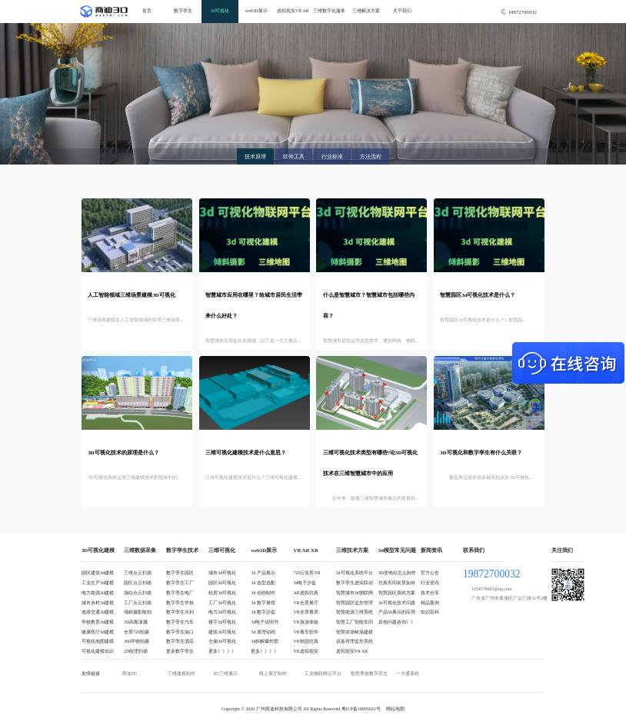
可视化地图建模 (98, 641)
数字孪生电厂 (180, 592)
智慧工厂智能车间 (354, 622)
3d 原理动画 (263, 632)
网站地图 (395, 709)
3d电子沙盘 (305, 582)
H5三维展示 (225, 673)
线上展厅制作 (273, 673)
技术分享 (430, 592)
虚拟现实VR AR (293, 10)
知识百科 (430, 612)
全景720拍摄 (136, 632)
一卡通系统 (407, 673)
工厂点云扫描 (138, 602)
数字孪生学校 (180, 602)
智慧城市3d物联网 (354, 592)
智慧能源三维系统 (354, 612)
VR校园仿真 (306, 641)
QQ (612, 169)
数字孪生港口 (180, 632)
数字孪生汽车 (180, 622)
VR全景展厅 (306, 602)
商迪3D (129, 673)
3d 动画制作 (263, 592)
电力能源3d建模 (98, 592)
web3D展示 (256, 10)
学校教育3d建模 (98, 622)
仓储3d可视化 (222, 641)
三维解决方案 (366, 10)
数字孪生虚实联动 (354, 582)
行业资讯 (430, 582)
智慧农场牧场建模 (354, 632)
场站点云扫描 (138, 592)
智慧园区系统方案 (396, 592)
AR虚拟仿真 (306, 592)
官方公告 (430, 572)
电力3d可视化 (222, 612)
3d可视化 (220, 10)
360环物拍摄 (136, 641)
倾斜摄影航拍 (138, 612)
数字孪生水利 (180, 612)
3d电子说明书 (264, 622)
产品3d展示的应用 (396, 612)
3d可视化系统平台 (354, 572)
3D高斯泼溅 (136, 622)
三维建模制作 (181, 673)
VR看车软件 (306, 632)
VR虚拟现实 (306, 651)
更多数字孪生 (180, 651)
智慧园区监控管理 (354, 602)
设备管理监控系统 (354, 641)
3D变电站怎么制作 (397, 572)
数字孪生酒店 (180, 641)
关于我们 (402, 10)
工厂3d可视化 (222, 602)
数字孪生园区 (180, 572)
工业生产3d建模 (98, 582)
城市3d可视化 (222, 572)
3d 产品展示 (263, 572)
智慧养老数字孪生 (369, 673)
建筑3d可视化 (222, 632)
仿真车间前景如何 (396, 582)
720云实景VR (307, 572)
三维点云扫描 (138, 572)
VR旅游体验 (306, 622)
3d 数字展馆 (263, 602)
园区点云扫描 (138, 582)
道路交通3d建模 (98, 612)
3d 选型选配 (263, 582)
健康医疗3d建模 (98, 632)
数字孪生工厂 (180, 582)
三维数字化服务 (329, 10)
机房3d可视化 (222, 592)
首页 (147, 10)
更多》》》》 (222, 651)
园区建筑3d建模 (98, 572)
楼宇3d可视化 (222, 622)
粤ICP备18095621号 (361, 709)
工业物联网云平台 (323, 673)
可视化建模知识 (98, 651)
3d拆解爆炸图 (264, 641)
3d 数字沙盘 (263, 612)
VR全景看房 (306, 612)
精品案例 (430, 602)
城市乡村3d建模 (98, 602)
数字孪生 (183, 10)
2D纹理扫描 (136, 651)
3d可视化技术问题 (396, 602)
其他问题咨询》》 (396, 622)
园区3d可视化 (222, 582)
